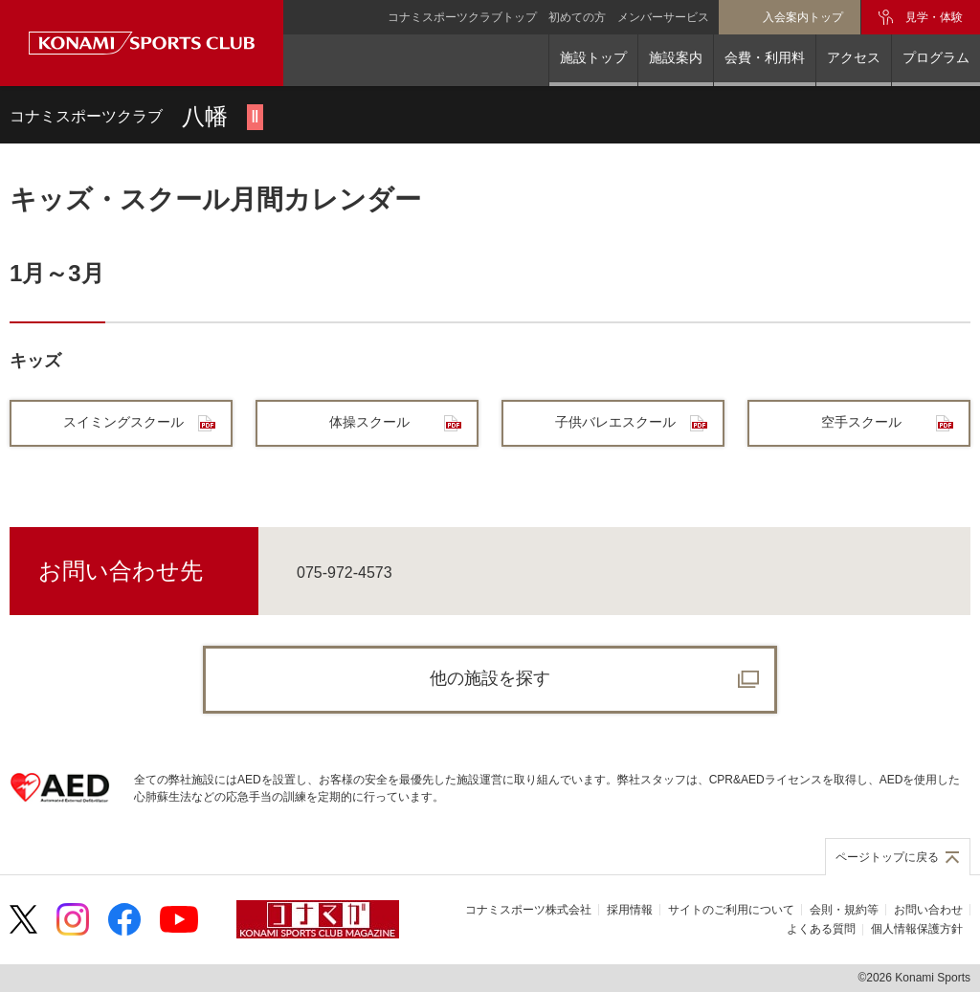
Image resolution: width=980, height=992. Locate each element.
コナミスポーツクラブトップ (462, 17)
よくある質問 (821, 929)
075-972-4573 (344, 572)
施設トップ (593, 57)
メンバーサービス (663, 17)
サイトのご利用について (731, 909)
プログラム (935, 57)
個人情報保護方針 (917, 929)
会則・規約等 (844, 909)
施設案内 (675, 57)
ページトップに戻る (887, 857)
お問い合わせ (928, 909)
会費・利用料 (764, 57)
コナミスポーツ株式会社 (528, 909)
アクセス (853, 57)
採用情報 (630, 909)
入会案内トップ (803, 17)
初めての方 (577, 17)
